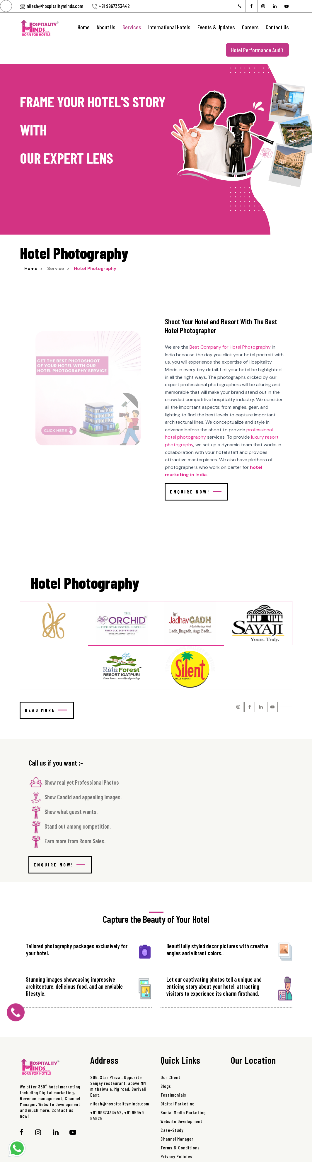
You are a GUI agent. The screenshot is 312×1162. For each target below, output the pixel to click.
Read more (46, 710)
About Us (106, 26)
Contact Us (277, 26)
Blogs (166, 1086)
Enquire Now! (195, 491)
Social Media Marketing (183, 1112)
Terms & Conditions (180, 1147)
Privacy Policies (176, 1156)
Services (131, 26)
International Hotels (169, 26)
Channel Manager (177, 1138)
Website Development (181, 1121)
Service (55, 269)
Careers (250, 26)
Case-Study (172, 1130)
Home (84, 26)
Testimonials (173, 1094)
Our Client (170, 1077)
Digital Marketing (178, 1103)
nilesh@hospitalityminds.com (55, 6)
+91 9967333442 (114, 6)
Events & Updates (216, 26)
